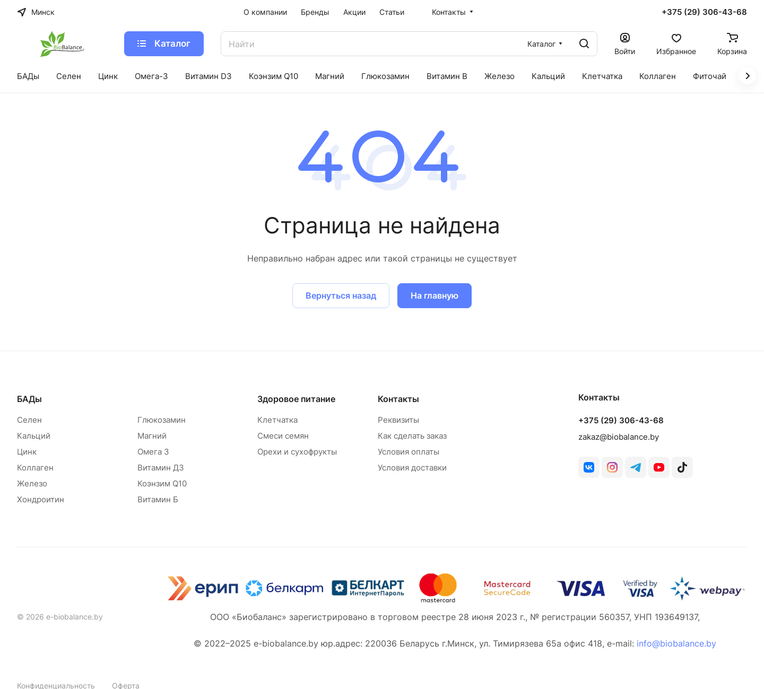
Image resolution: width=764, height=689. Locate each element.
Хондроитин (40, 499)
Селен (29, 420)
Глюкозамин (161, 420)
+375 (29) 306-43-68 (704, 12)
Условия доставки (412, 468)
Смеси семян (283, 436)
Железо (32, 483)
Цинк (27, 452)
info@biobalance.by (676, 643)
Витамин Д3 (160, 468)
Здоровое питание (296, 399)
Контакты (398, 399)
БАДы (29, 399)
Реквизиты (398, 420)
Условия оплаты (408, 452)
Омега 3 (153, 452)
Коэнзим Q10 (162, 483)
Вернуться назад (341, 295)
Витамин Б (157, 499)
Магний (152, 436)
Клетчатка (277, 420)
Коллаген (35, 468)
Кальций (33, 436)
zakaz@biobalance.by (618, 437)
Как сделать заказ (412, 436)
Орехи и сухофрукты (297, 452)
